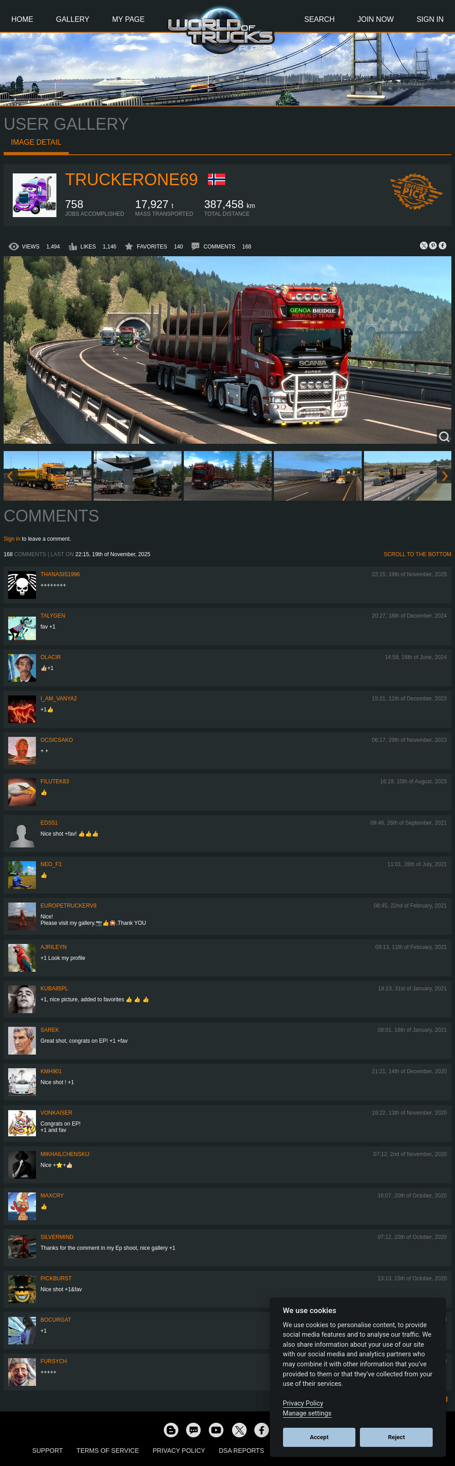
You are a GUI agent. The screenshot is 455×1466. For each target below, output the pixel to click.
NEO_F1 (51, 864)
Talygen (52, 616)
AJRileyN (53, 947)
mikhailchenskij (64, 1154)
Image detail (36, 142)
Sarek (49, 1030)
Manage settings (307, 1413)
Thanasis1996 (60, 574)
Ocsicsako (56, 740)
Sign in (12, 539)
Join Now (375, 19)
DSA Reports (241, 1450)
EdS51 (49, 823)
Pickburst (56, 1278)
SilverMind (56, 1237)
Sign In (430, 19)
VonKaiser (56, 1113)
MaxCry (52, 1195)
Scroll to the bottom (417, 554)
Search (319, 19)
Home (22, 19)
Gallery (73, 19)
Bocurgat (55, 1320)
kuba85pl (54, 988)
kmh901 (51, 1071)
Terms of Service (107, 1450)
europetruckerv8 (68, 906)
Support (47, 1450)
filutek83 (54, 781)
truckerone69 (131, 179)
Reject (396, 1437)
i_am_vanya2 (58, 698)
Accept (319, 1437)
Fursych (53, 1361)
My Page (128, 19)
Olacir (50, 657)
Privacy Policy (179, 1450)
